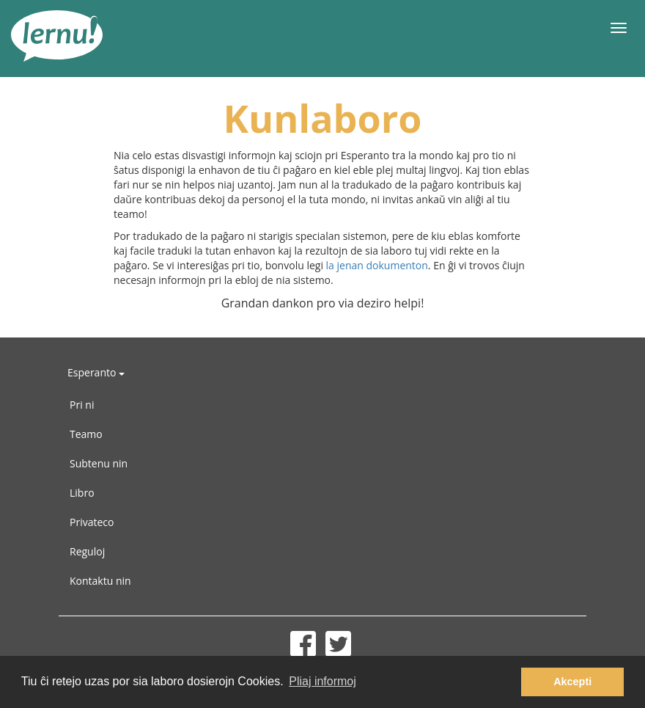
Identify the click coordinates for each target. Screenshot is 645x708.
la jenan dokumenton (377, 265)
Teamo (86, 434)
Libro (82, 493)
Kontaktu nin (100, 581)
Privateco (92, 522)
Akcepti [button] (572, 681)
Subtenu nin (99, 463)
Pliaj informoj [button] (322, 681)
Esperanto (96, 372)
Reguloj (87, 551)
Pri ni (82, 405)
